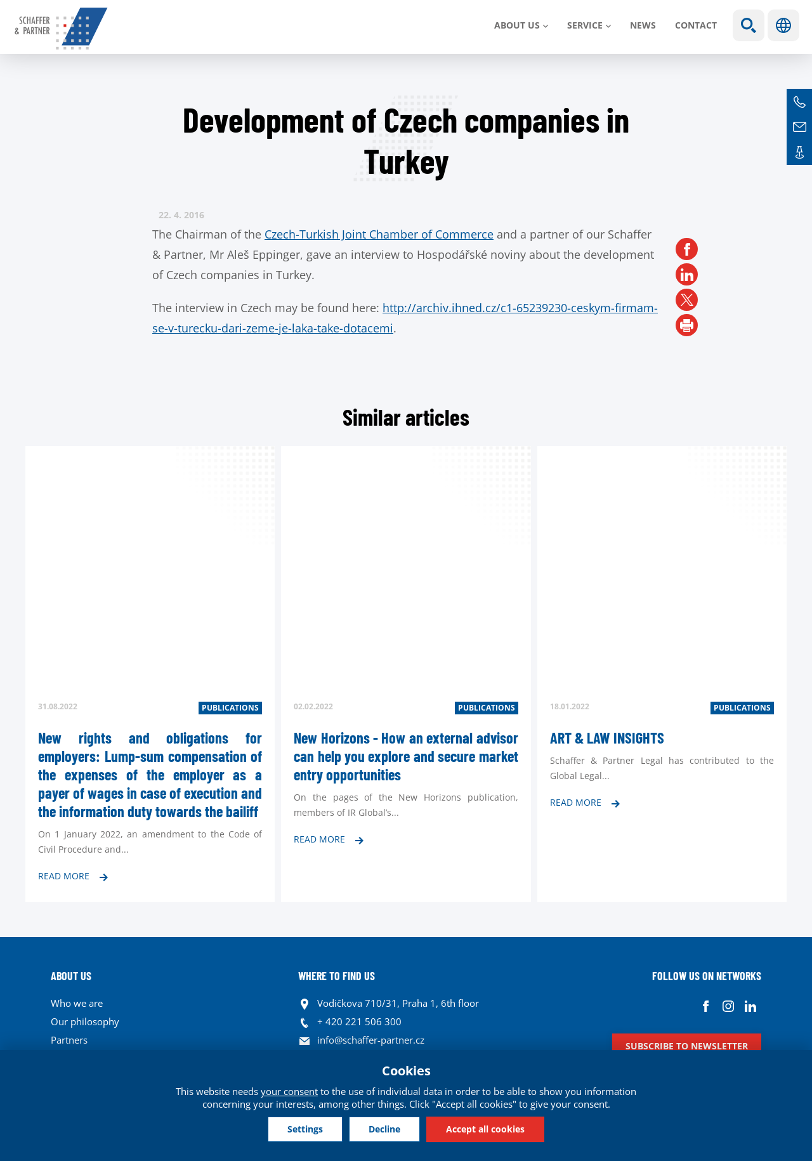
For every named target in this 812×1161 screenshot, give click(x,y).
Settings (305, 1129)
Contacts (799, 152)
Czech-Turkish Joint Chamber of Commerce (379, 234)
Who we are (77, 1003)
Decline (384, 1129)
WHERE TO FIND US (336, 976)
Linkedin (750, 1006)
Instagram (728, 1006)
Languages (783, 25)
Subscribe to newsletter (686, 1046)
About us (517, 25)
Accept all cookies (485, 1129)
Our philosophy (85, 1021)
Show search (748, 25)
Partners (69, 1039)
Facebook (706, 1006)
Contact (696, 25)
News (643, 25)
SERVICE (585, 25)
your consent (289, 1091)
